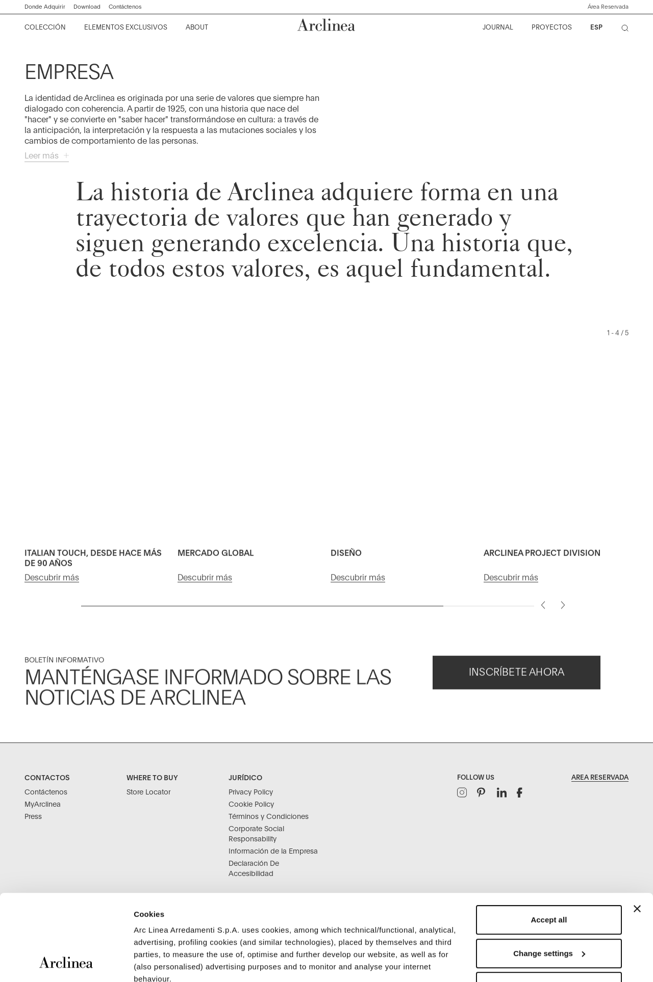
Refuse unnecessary (549, 905)
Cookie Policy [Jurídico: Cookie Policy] (251, 804)
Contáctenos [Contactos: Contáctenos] (45, 792)
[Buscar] (627, 30)
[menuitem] (45, 28)
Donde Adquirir (44, 7)
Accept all (549, 839)
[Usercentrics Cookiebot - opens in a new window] (66, 962)
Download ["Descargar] (87, 7)
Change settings (549, 872)
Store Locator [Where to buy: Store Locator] (148, 792)
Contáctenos (125, 7)
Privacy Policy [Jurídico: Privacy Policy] (251, 792)
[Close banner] (637, 828)
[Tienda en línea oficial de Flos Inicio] (326, 25)
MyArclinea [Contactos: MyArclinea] (42, 804)
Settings (149, 962)
